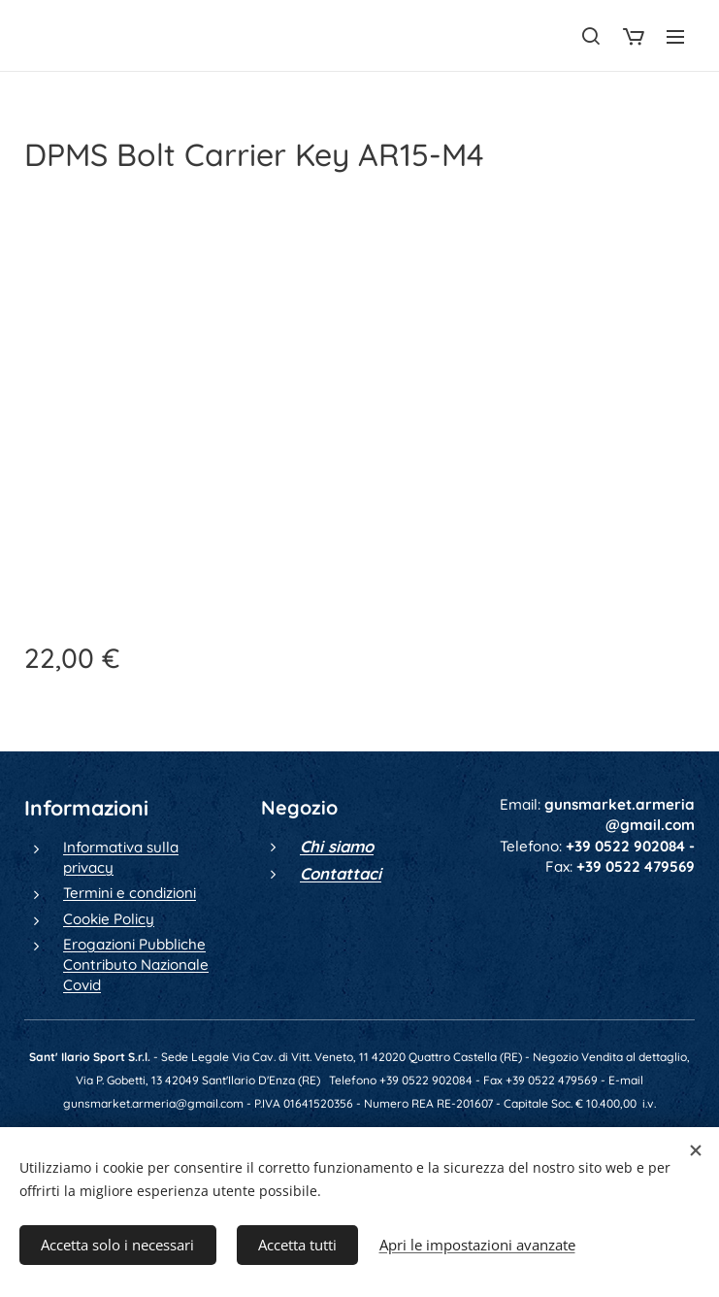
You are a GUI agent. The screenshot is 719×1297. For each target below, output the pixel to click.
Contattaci (340, 873)
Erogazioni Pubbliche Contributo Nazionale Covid (136, 965)
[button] (591, 36)
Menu (675, 37)
